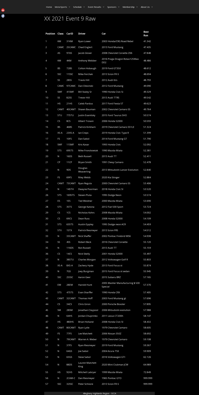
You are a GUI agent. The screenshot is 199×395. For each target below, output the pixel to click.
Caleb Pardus (85, 103)
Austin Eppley (85, 224)
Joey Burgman (86, 271)
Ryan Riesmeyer (86, 345)
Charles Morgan (87, 259)
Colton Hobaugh (87, 68)
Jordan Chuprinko (88, 315)
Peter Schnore (85, 383)
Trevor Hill (84, 97)
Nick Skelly (84, 253)
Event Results (97, 7)
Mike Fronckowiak (88, 150)
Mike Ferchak (85, 74)
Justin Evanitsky (86, 115)
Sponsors (114, 7)
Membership (131, 7)
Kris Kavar (83, 144)
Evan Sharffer (85, 292)
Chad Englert (85, 47)
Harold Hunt (85, 284)
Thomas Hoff (85, 298)
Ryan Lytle (83, 327)
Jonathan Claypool (88, 310)
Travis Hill (83, 80)
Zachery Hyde (85, 265)
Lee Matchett (85, 333)
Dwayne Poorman (88, 189)
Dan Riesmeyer (86, 378)
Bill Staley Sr (85, 91)
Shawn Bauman (86, 109)
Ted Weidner (85, 200)
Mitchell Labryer (87, 372)
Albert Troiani (86, 121)
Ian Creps (83, 132)
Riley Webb (84, 177)
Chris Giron (84, 304)
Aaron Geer (84, 277)
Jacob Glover (85, 53)
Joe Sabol (83, 351)
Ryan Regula (85, 183)
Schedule (80, 7)
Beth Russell (84, 156)
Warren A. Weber (87, 339)
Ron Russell (84, 247)
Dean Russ (84, 218)
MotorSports (63, 7)
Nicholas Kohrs (86, 212)
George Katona (86, 206)
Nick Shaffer (84, 236)
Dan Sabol (83, 138)
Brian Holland (86, 321)
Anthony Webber (87, 60)
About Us (148, 7)
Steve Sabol (84, 357)
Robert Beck (84, 242)
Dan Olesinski (85, 85)
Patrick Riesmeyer (88, 230)
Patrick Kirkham (87, 127)
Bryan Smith (85, 162)
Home (49, 7)
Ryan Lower (84, 41)
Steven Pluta (85, 195)
